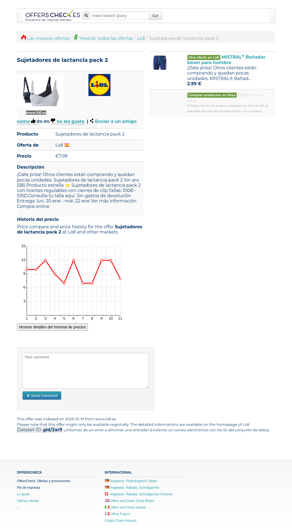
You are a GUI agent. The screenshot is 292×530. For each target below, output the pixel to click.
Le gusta (23, 494)
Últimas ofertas (28, 501)
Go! (155, 15)
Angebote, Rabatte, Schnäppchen (132, 488)
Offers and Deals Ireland (125, 507)
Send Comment (42, 395)
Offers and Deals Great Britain (129, 501)
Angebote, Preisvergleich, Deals (131, 481)
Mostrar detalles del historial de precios (52, 327)
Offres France (117, 514)
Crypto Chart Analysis (121, 521)
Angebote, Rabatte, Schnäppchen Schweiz (139, 494)
